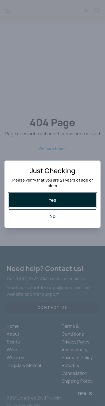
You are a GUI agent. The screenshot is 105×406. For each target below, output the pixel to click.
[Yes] (52, 200)
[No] (52, 216)
